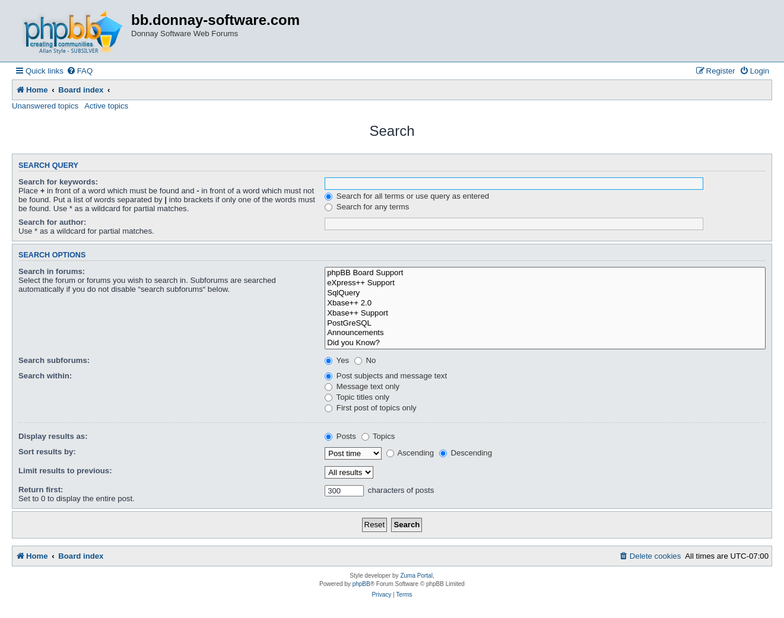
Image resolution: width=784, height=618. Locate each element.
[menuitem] (79, 70)
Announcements (545, 333)
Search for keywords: (58, 181)
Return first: (40, 489)
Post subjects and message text (386, 375)
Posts (340, 436)
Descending (465, 452)
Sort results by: (47, 451)
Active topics (106, 105)
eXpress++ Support (545, 283)
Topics (378, 436)
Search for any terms (367, 206)
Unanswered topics (45, 105)
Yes (337, 360)
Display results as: (53, 436)
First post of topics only (371, 407)
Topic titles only (357, 397)
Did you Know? (545, 343)
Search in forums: (51, 271)
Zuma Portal (416, 575)
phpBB (361, 584)
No (365, 360)
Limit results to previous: (65, 470)
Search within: (45, 375)
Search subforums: (54, 360)
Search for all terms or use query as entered (407, 196)
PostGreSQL (545, 323)
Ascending (410, 452)
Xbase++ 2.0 (545, 303)
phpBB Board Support (545, 273)
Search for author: (52, 222)
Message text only (362, 386)
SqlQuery (545, 293)
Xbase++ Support (545, 313)
